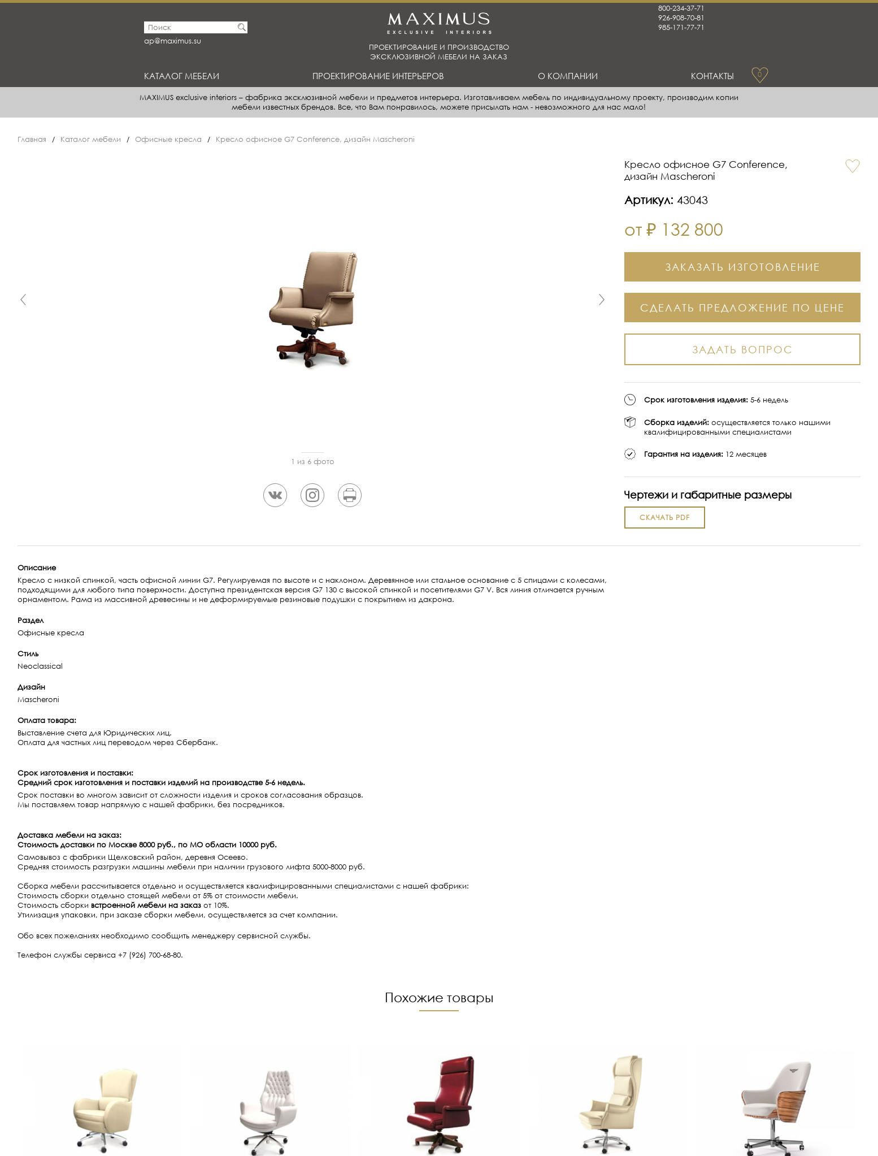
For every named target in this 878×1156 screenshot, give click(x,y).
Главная (32, 139)
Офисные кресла (168, 139)
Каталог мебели (181, 75)
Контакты (712, 75)
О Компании (568, 75)
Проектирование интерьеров (378, 75)
